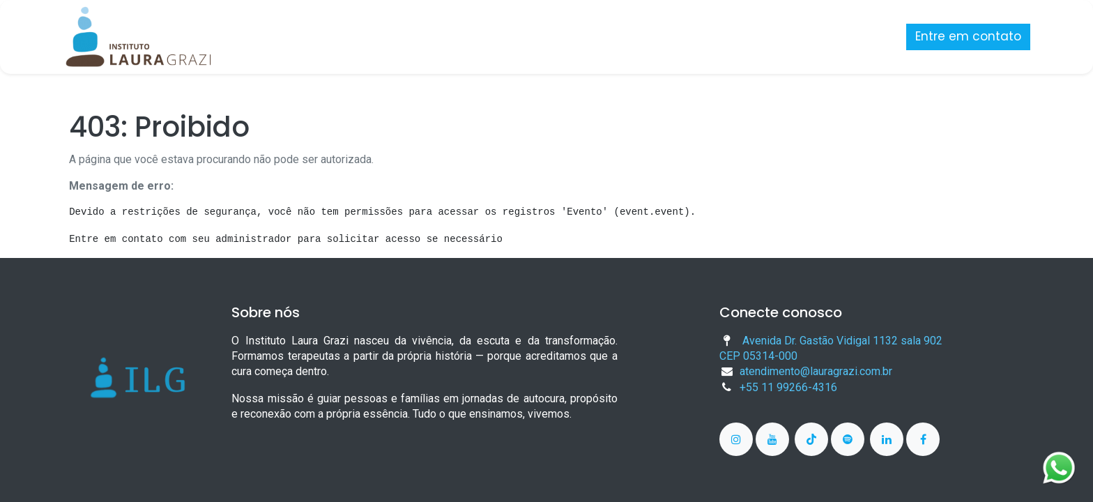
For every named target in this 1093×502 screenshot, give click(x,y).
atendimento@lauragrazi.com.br (816, 371)
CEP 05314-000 (758, 356)
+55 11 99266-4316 (788, 387)
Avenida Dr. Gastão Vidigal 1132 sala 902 (842, 340)
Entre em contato (962, 36)
